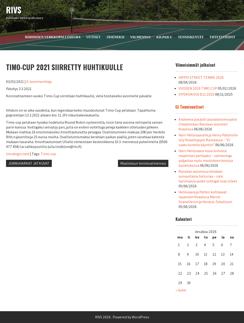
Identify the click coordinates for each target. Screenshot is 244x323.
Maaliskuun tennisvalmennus (143, 163)
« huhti (181, 290)
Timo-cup (48, 153)
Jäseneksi (115, 37)
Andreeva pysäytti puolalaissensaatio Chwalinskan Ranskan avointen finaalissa (208, 124)
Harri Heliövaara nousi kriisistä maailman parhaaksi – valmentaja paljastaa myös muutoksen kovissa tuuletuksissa (206, 158)
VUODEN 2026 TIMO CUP (198, 88)
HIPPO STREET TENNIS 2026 (201, 77)
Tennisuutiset (192, 107)
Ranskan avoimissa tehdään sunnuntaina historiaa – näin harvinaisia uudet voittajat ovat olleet (208, 176)
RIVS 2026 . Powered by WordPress (122, 317)
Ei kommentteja (39, 81)
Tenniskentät (191, 37)
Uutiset (93, 37)
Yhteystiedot (222, 37)
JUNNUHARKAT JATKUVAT (28, 163)
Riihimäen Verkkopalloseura (52, 37)
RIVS (13, 10)
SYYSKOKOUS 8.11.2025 (196, 94)
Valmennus (140, 37)
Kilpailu (164, 37)
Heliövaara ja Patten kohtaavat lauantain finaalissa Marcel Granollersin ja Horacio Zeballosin (205, 197)
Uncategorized (17, 153)
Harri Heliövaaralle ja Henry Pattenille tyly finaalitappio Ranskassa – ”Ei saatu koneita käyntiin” (208, 140)
